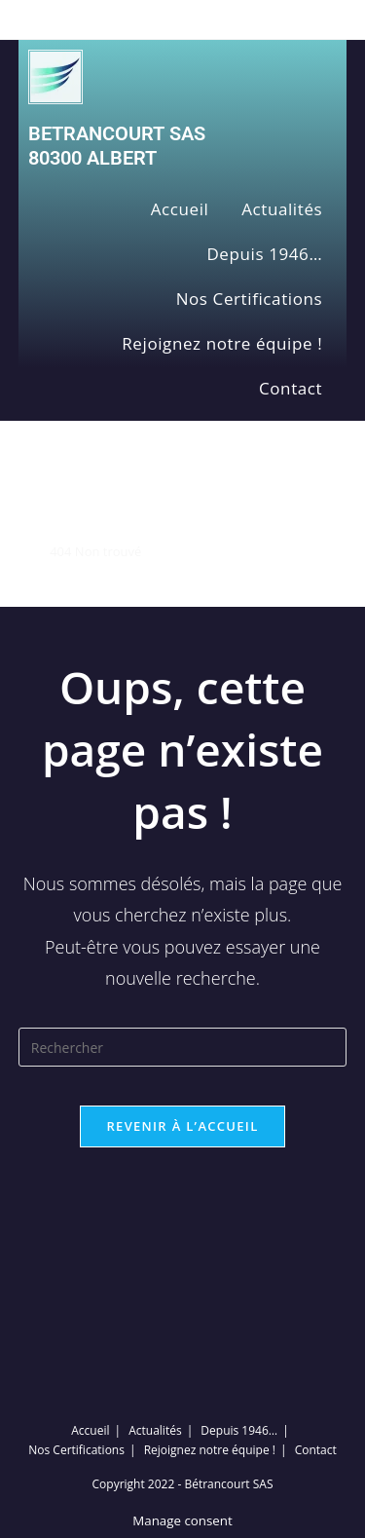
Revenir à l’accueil (182, 1126)
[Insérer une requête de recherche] (182, 1047)
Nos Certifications (249, 298)
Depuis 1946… (264, 254)
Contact (290, 388)
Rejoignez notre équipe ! (222, 343)
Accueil (180, 209)
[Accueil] (24, 551)
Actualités (281, 209)
